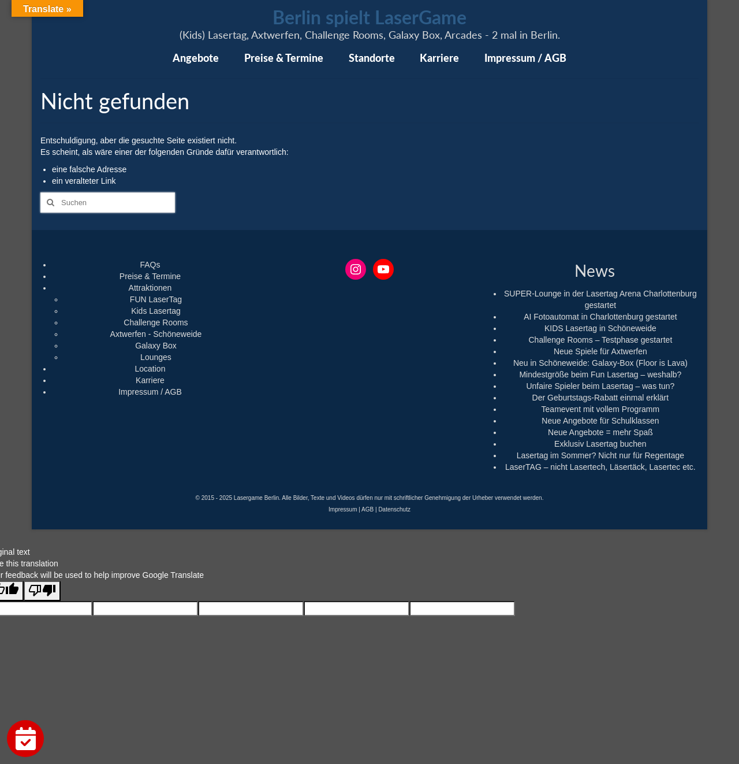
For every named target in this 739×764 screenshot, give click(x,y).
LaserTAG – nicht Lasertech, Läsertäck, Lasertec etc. (600, 467)
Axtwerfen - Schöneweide (156, 334)
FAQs (150, 264)
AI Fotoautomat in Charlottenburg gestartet (600, 316)
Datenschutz (394, 509)
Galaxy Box (156, 345)
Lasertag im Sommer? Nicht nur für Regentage (600, 455)
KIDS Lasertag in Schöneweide (600, 328)
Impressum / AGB (150, 391)
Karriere (150, 380)
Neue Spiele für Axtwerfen (600, 351)
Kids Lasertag (156, 311)
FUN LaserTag (156, 299)
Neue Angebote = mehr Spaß (600, 432)
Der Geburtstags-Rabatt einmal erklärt (600, 397)
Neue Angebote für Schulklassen (600, 420)
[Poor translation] (42, 591)
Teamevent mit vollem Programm (601, 409)
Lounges (155, 357)
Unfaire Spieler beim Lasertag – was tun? (600, 386)
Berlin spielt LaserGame (369, 17)
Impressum (343, 509)
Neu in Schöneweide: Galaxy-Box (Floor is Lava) (600, 363)
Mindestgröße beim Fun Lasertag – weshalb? (600, 374)
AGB (367, 509)
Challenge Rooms (156, 322)
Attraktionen (150, 287)
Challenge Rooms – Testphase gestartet (600, 339)
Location (150, 368)
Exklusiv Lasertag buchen (600, 443)
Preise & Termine (150, 276)
